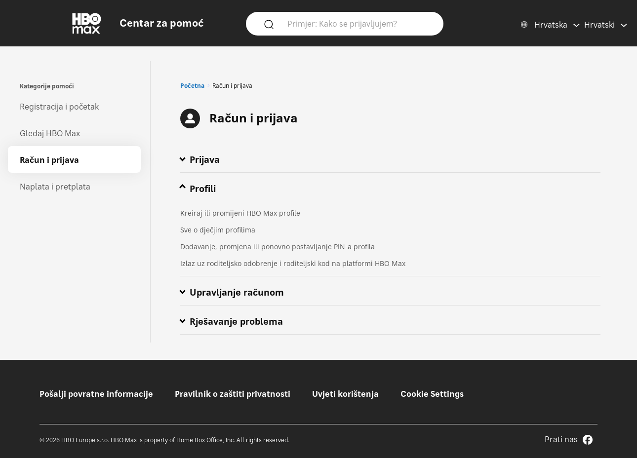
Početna (192, 85)
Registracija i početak (59, 106)
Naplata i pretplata (55, 186)
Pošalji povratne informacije (96, 393)
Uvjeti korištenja (345, 393)
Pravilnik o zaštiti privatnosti (232, 393)
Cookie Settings (432, 393)
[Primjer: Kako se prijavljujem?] (359, 23)
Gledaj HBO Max (50, 133)
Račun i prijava (49, 159)
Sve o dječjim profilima (217, 229)
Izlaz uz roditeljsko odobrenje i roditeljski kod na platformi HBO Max (292, 263)
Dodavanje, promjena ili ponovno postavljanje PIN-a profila (277, 246)
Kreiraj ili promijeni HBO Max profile (240, 213)
